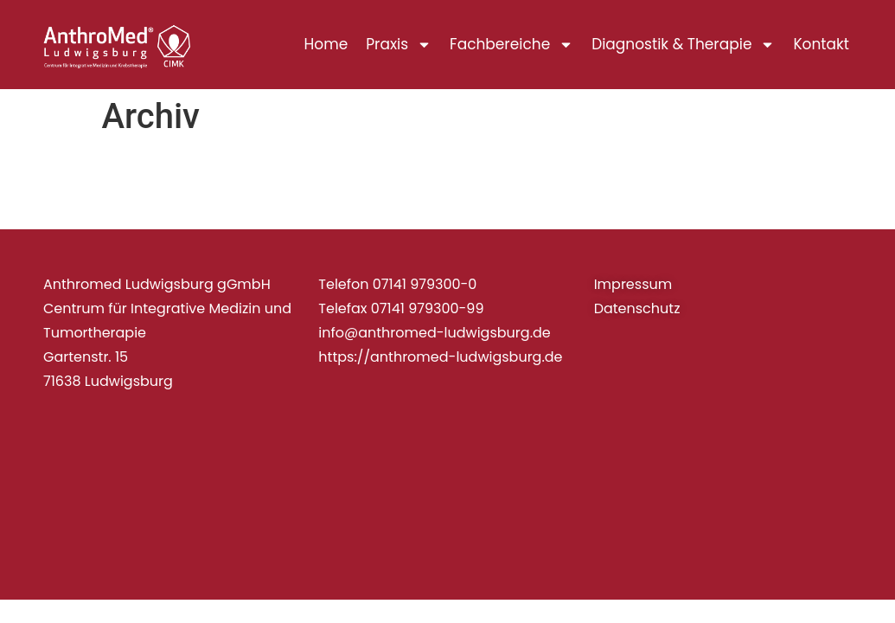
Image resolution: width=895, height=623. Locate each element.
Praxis (399, 45)
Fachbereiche (511, 45)
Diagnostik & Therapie (683, 45)
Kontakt (821, 44)
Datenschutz (637, 308)
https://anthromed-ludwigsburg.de (440, 357)
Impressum (633, 284)
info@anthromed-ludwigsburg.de (434, 333)
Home (326, 44)
